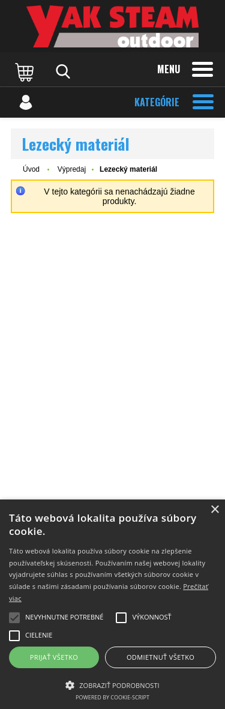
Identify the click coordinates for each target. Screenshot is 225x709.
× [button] (214, 509)
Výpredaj (72, 169)
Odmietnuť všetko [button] (160, 657)
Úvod (31, 169)
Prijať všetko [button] (54, 657)
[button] (112, 684)
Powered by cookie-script (112, 697)
